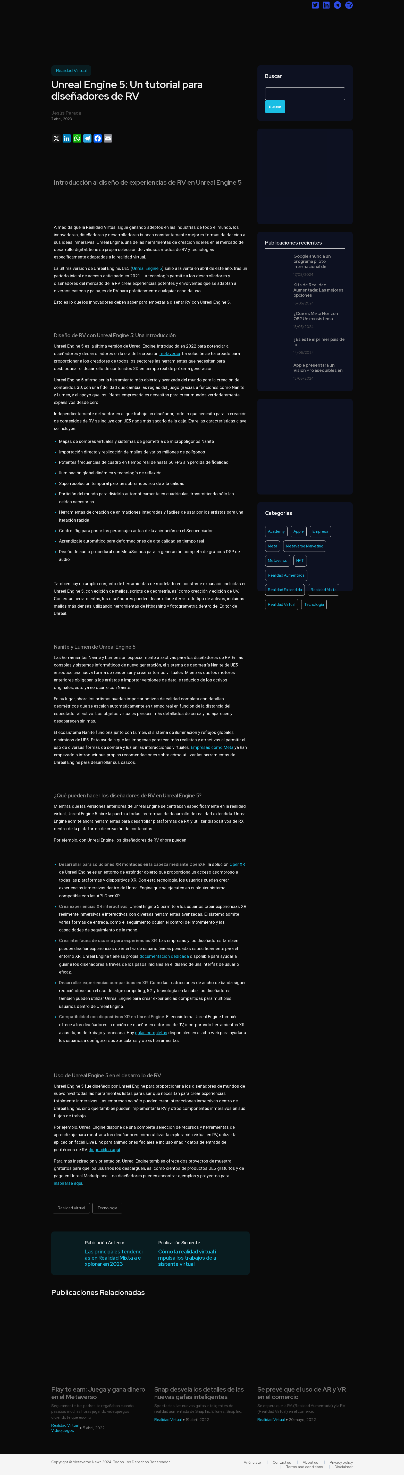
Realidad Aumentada (286, 575)
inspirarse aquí (68, 1183)
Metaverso (278, 560)
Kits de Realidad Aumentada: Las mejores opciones (318, 290)
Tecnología (107, 1208)
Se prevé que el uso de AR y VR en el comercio (301, 1393)
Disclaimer (344, 1467)
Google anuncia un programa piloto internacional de (312, 261)
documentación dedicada (164, 956)
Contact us (282, 1462)
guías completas (151, 1032)
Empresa (320, 531)
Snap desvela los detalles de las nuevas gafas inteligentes (199, 1393)
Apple (298, 531)
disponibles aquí (104, 1149)
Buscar (273, 76)
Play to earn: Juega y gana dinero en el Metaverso (98, 1393)
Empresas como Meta (212, 747)
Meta (272, 546)
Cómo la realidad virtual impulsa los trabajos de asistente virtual (187, 1258)
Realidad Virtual (71, 70)
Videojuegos (62, 1430)
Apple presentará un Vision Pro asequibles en (318, 368)
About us (310, 1462)
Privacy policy (341, 1462)
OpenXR (237, 864)
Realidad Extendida (285, 589)
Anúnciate (252, 1462)
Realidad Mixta (323, 589)
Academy (276, 531)
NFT (300, 560)
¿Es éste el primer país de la (319, 342)
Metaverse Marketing (304, 546)
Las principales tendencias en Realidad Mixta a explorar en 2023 (113, 1258)
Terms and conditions (304, 1467)
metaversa (169, 353)
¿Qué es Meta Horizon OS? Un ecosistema (315, 316)
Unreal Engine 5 (147, 268)
